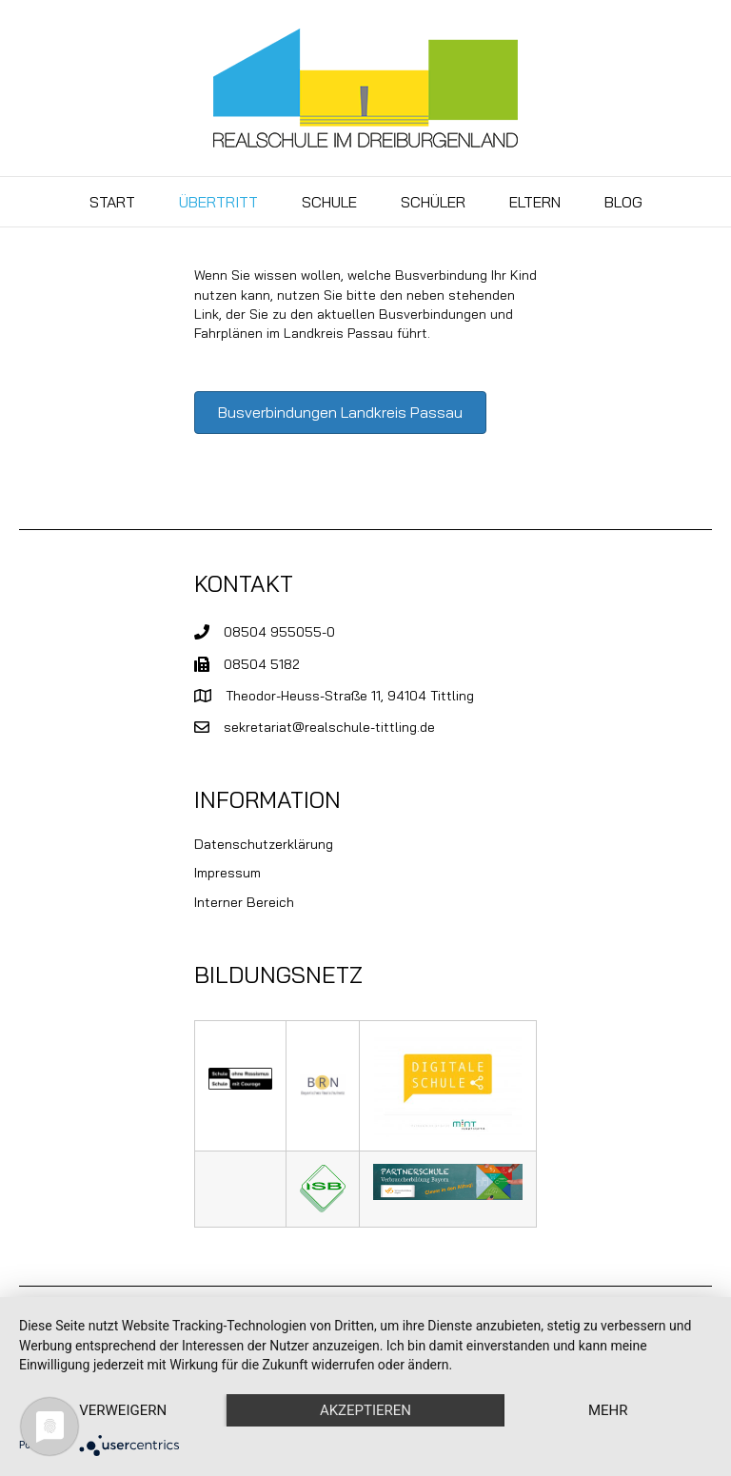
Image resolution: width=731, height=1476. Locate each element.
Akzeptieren (365, 1410)
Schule (329, 201)
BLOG (623, 201)
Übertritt (218, 201)
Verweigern (123, 1410)
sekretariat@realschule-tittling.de (329, 727)
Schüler (433, 201)
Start (112, 201)
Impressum (227, 872)
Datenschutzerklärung (263, 844)
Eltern (535, 201)
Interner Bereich (244, 902)
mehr (608, 1410)
